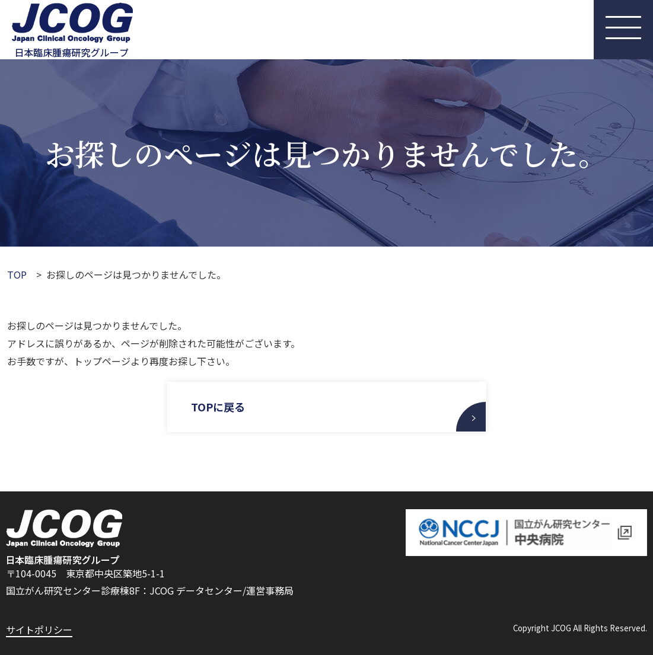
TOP (17, 274)
